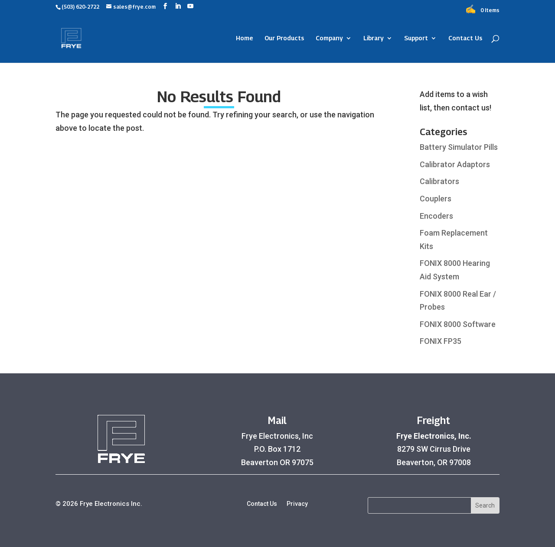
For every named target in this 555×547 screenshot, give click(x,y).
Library (373, 38)
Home (244, 38)
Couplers (435, 198)
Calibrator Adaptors (455, 164)
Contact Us (465, 38)
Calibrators (439, 181)
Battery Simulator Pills (459, 147)
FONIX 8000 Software (458, 324)
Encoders (436, 215)
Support (416, 38)
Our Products (284, 38)
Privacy (297, 504)
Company (329, 38)
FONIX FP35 (440, 341)
